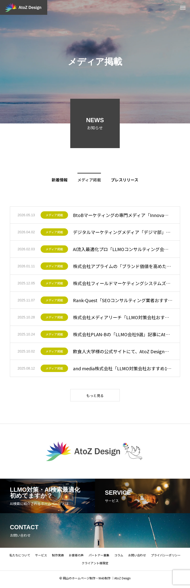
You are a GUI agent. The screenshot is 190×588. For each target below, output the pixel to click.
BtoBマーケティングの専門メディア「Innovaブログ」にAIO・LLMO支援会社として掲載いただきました (122, 215)
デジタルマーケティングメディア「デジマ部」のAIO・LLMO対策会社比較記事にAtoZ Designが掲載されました (122, 232)
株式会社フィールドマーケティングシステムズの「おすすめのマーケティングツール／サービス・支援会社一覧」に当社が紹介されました (122, 283)
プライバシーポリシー (166, 557)
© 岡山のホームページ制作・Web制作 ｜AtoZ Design (95, 580)
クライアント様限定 (95, 565)
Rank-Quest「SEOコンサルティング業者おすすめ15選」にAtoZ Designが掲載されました (122, 300)
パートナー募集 (99, 557)
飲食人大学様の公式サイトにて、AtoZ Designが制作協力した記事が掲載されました (122, 351)
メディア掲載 (54, 215)
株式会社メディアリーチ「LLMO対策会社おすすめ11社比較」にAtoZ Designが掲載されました (122, 317)
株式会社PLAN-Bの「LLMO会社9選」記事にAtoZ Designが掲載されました (122, 334)
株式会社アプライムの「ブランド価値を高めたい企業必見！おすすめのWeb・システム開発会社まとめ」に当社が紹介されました (122, 266)
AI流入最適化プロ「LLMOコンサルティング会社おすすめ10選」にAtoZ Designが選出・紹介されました (122, 249)
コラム (118, 557)
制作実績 (58, 557)
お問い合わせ (137, 557)
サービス (41, 557)
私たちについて (19, 557)
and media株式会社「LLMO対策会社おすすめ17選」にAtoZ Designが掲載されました (122, 368)
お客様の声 (76, 557)
